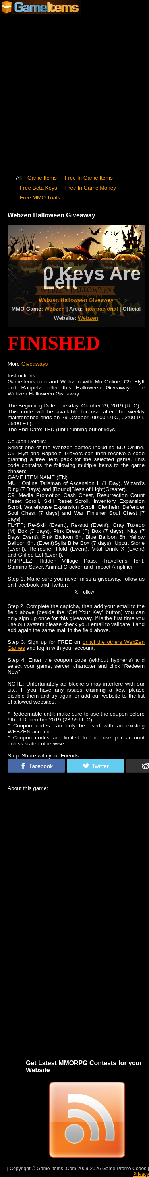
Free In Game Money (90, 188)
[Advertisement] (74, 90)
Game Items (42, 178)
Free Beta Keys (38, 188)
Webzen (88, 318)
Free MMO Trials (40, 198)
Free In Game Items (89, 178)
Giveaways (34, 364)
